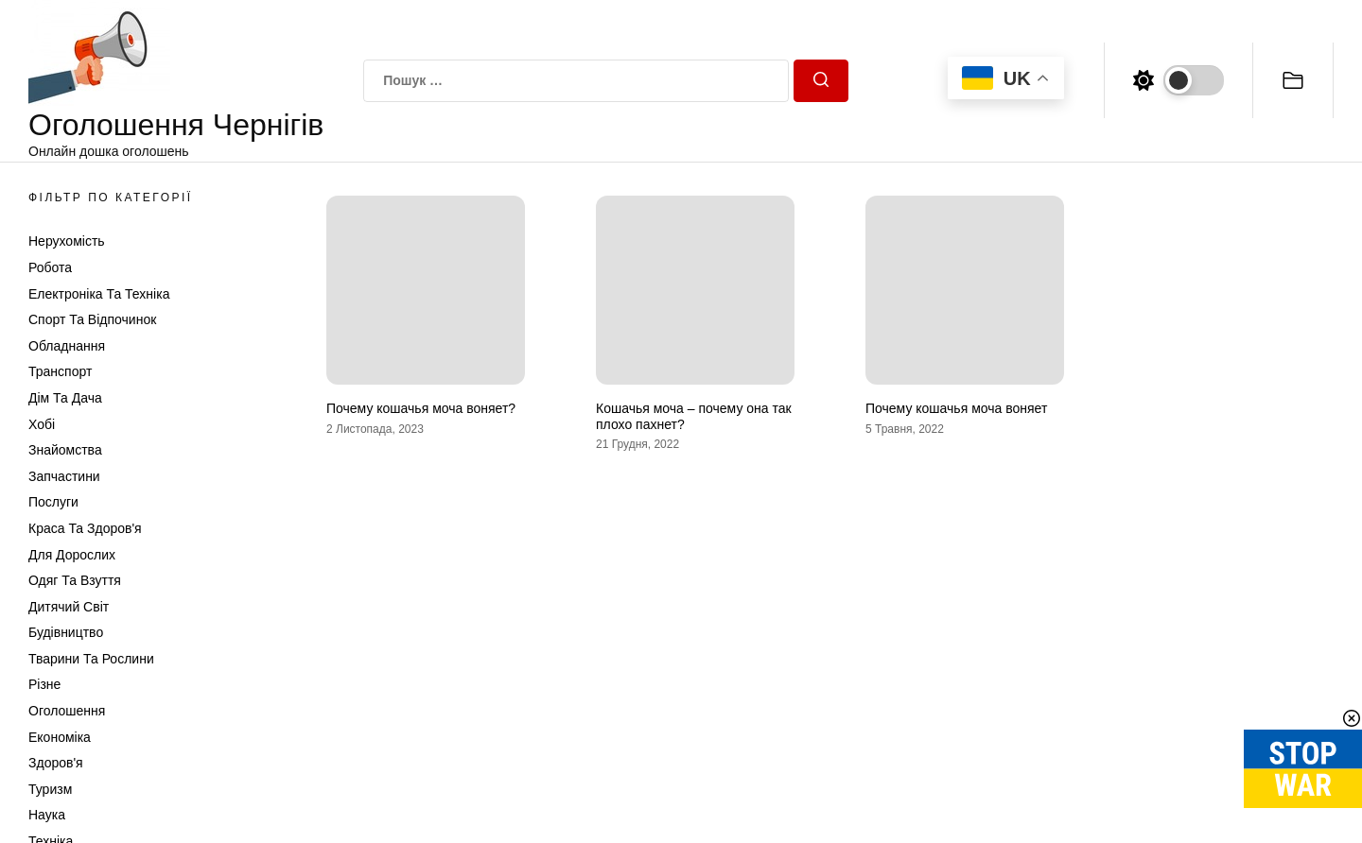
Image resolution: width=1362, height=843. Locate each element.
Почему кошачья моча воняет (956, 408)
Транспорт (60, 371)
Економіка (59, 737)
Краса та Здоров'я (85, 528)
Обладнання (66, 345)
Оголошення (66, 710)
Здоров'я (55, 762)
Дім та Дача (65, 397)
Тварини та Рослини (91, 658)
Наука (46, 814)
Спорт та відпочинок (92, 319)
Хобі (41, 424)
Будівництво (65, 632)
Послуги (53, 501)
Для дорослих (71, 554)
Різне (44, 684)
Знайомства (65, 449)
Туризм (50, 789)
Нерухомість (66, 241)
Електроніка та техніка (98, 293)
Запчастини (64, 476)
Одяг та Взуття (74, 580)
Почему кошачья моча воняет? (420, 408)
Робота (50, 267)
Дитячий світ (68, 606)
